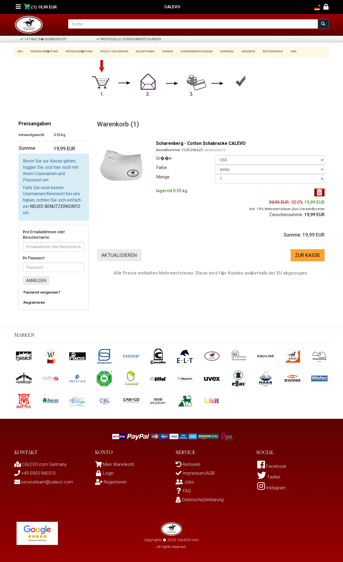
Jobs (284, 51)
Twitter (268, 477)
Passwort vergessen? (41, 292)
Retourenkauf (264, 51)
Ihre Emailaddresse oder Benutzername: (44, 235)
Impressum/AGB (195, 473)
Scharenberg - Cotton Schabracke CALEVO (201, 143)
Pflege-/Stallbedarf (111, 51)
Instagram (271, 487)
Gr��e (164, 158)
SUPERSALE (220, 51)
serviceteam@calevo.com (43, 482)
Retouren (188, 464)
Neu (20, 51)
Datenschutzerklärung (200, 499)
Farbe (161, 167)
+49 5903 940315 (35, 473)
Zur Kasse (307, 255)
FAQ (183, 490)
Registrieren (34, 302)
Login (104, 473)
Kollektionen (141, 51)
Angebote (241, 51)
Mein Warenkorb (118, 464)
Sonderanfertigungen (191, 51)
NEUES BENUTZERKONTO (55, 206)
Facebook (271, 466)
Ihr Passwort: (34, 258)
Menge (163, 177)
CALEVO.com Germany (40, 464)
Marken (162, 51)
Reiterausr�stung (77, 51)
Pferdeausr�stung (44, 51)
